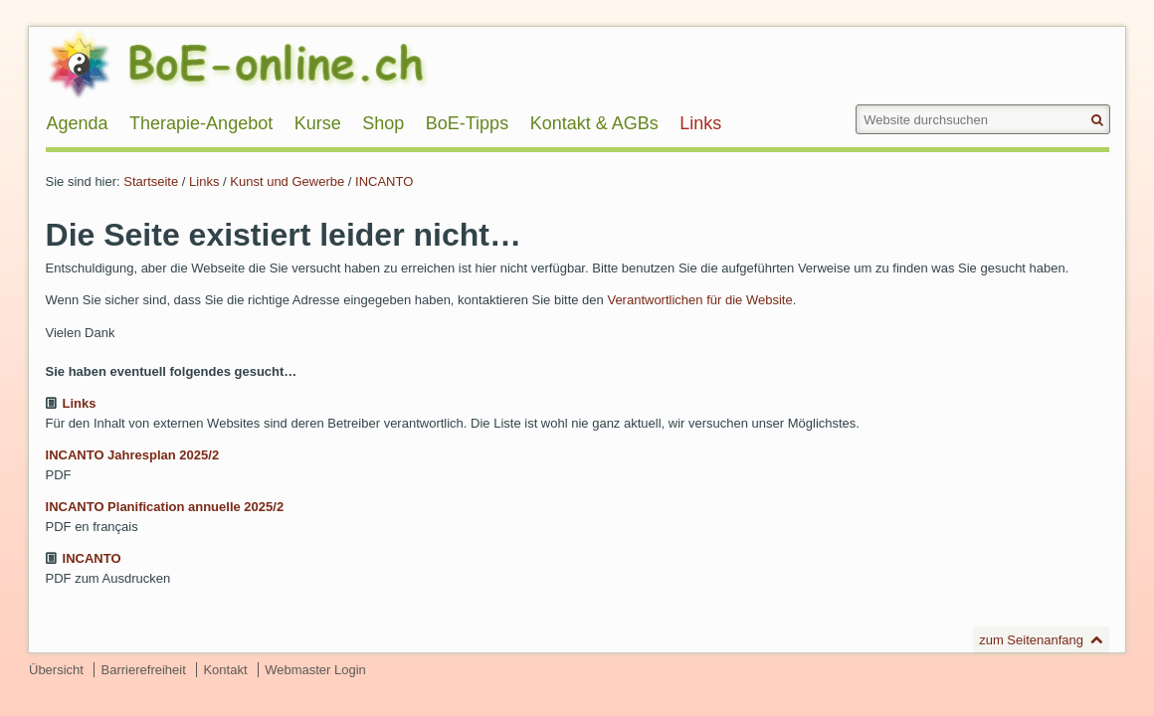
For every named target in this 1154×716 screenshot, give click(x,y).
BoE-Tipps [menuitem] (467, 123)
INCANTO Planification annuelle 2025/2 (165, 506)
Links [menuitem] (700, 123)
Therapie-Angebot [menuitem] (201, 123)
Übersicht (56, 669)
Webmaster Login (315, 669)
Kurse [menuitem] (317, 123)
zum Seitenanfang (1031, 639)
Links (204, 181)
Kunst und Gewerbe (287, 181)
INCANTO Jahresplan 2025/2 (133, 455)
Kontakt (225, 669)
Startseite (150, 181)
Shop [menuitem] (383, 123)
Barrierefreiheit (143, 669)
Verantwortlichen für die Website (699, 299)
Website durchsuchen (854, 103)
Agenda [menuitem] (77, 123)
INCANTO (384, 181)
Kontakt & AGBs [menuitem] (594, 123)
